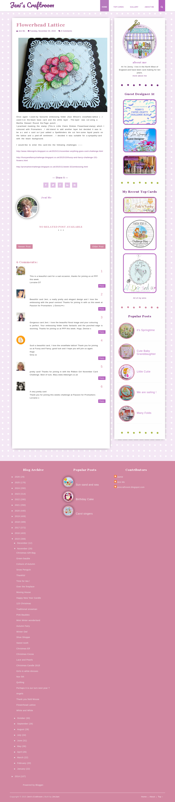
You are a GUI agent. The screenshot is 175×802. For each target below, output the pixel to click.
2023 (17, 494)
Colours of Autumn (25, 564)
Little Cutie (143, 371)
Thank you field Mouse (27, 699)
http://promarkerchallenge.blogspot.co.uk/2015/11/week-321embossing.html (52, 167)
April (20, 752)
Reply (101, 286)
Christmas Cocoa (25, 654)
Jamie (120, 477)
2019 (17, 516)
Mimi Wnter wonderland (28, 620)
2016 (17, 533)
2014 (17, 776)
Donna (33, 293)
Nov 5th (20, 677)
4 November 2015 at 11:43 (43, 273)
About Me (149, 7)
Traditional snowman (26, 609)
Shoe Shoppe (23, 637)
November (22, 548)
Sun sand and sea (87, 484)
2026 (17, 477)
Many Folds (144, 412)
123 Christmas (23, 603)
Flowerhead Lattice (26, 705)
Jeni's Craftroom (32, 5)
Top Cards (118, 7)
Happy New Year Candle (28, 598)
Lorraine (34, 385)
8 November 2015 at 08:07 (43, 369)
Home (104, 7)
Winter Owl (21, 632)
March (20, 757)
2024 (17, 488)
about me (140, 62)
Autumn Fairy (23, 626)
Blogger (39, 785)
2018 (17, 522)
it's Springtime (146, 330)
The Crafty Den (37, 316)
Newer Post (24, 246)
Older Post (98, 246)
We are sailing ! (147, 392)
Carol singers (84, 513)
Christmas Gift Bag (26, 553)
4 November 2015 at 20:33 (43, 319)
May (19, 746)
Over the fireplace (25, 586)
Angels (19, 693)
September (23, 724)
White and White (24, 710)
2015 (17, 539)
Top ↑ (160, 797)
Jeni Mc (21, 31)
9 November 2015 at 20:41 (43, 388)
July (19, 735)
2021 (17, 505)
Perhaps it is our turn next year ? (33, 688)
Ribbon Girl (35, 365)
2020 (17, 511)
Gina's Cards (36, 339)
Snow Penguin (23, 570)
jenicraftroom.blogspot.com (131, 487)
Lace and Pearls (24, 660)
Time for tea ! (23, 581)
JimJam (55, 797)
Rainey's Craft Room (40, 270)
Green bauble (23, 558)
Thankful (20, 575)
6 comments (66, 31)
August (21, 729)
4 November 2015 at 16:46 (43, 296)
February (22, 763)
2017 (17, 527)
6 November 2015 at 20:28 (43, 342)
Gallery (134, 7)
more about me (140, 76)
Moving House (23, 592)
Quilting (20, 682)
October (21, 718)
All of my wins (139, 298)
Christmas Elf (23, 648)
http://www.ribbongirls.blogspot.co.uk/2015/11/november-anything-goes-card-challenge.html (59, 151)
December (22, 543)
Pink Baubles (23, 615)
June (20, 740)
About (152, 797)
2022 (17, 499)
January (21, 769)
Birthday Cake (85, 499)
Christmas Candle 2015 (28, 665)
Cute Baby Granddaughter (146, 352)
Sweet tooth (22, 643)
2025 (17, 482)
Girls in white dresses (27, 671)
